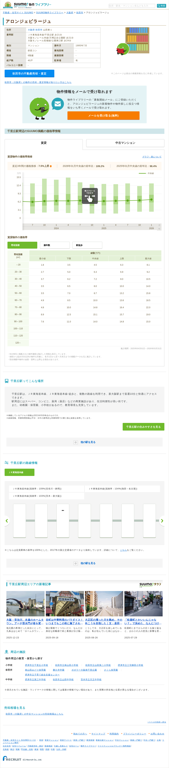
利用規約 (114, 734)
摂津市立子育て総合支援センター (42, 674)
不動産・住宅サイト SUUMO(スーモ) (19, 740)
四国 (47, 749)
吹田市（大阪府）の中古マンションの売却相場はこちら (34, 714)
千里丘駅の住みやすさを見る (143, 426)
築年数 (47, 245)
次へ (161, 520)
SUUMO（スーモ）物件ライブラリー (27, 5)
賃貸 (41, 740)
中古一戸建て (149, 740)
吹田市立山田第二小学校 (98, 665)
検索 (163, 5)
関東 (18, 749)
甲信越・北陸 (27, 749)
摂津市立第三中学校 (35, 679)
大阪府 (69, 12)
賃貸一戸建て (79, 740)
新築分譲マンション (104, 740)
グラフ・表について (152, 157)
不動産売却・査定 (35, 746)
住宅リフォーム (19, 746)
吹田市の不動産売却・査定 (29, 73)
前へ (7, 520)
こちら (123, 550)
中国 (53, 749)
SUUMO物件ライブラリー (50, 12)
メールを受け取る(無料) (103, 115)
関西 (42, 749)
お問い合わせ (157, 734)
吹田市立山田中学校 (63, 679)
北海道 (6, 749)
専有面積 (15, 245)
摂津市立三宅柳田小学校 (130, 665)
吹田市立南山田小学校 (66, 665)
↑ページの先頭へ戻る (157, 722)
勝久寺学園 (58, 670)
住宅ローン (74, 746)
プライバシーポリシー (134, 734)
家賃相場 (90, 740)
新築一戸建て (136, 740)
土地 (159, 740)
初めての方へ (80, 734)
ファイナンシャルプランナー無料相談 (114, 746)
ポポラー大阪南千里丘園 (84, 670)
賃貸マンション (51, 740)
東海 (36, 749)
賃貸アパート (66, 740)
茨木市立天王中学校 (91, 679)
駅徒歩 (79, 245)
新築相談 (48, 746)
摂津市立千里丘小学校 (36, 665)
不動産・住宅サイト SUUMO (18, 12)
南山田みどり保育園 (35, 670)
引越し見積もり (61, 746)
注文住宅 (7, 746)
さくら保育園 (111, 670)
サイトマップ (98, 734)
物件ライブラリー (88, 746)
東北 (12, 749)
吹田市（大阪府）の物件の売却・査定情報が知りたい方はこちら (38, 82)
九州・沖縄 (61, 749)
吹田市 (79, 12)
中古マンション (122, 740)
